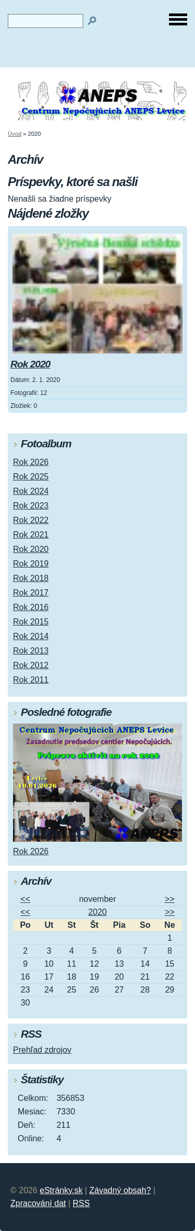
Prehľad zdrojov (42, 1049)
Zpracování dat (38, 1203)
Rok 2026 (31, 462)
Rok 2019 (31, 563)
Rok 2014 (31, 636)
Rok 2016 (31, 607)
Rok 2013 (31, 650)
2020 (97, 912)
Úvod (14, 134)
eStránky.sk (61, 1190)
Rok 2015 (31, 621)
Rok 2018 (31, 578)
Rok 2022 (31, 520)
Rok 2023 (31, 505)
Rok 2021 (31, 534)
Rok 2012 (31, 665)
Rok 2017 (31, 592)
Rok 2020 (30, 364)
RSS (81, 1203)
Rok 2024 (31, 491)
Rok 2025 (31, 476)
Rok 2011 (31, 679)
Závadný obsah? (120, 1190)
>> (170, 899)
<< (25, 899)
